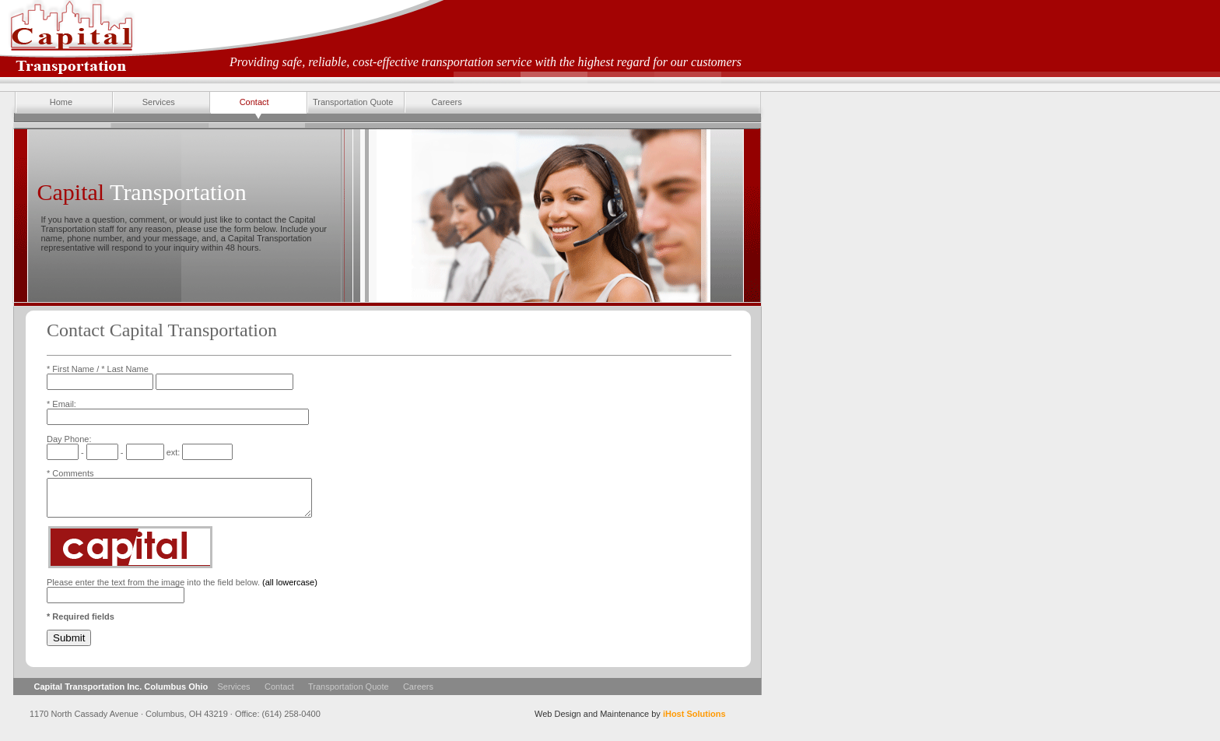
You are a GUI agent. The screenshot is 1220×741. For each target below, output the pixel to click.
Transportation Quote (350, 103)
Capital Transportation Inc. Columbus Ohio (121, 693)
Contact (239, 103)
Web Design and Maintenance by (630, 720)
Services (143, 103)
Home (43, 103)
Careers (433, 103)
